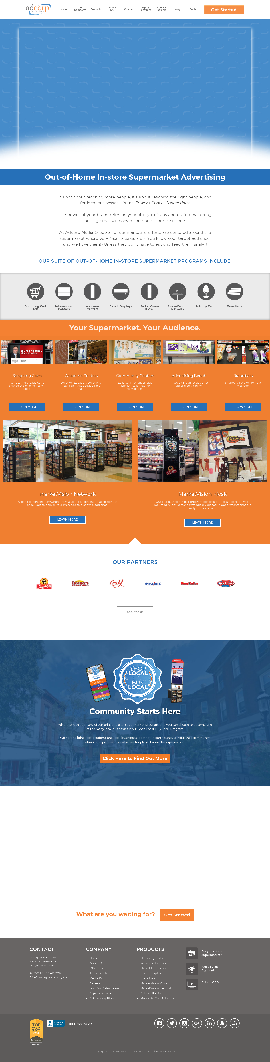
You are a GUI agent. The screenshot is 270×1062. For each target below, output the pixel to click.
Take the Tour (239, 836)
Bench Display (150, 973)
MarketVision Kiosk (149, 296)
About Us (96, 963)
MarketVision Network (177, 296)
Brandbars (234, 295)
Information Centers (64, 296)
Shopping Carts (151, 958)
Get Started (177, 914)
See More (135, 611)
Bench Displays (120, 295)
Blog (177, 8)
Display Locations (145, 8)
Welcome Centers (92, 296)
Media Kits (112, 8)
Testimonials (98, 973)
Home (63, 8)
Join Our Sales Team (104, 988)
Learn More (27, 407)
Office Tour (98, 968)
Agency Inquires (161, 8)
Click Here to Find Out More (135, 758)
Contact (194, 8)
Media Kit (96, 978)
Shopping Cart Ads (35, 296)
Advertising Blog (102, 998)
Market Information (153, 968)
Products (95, 8)
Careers (128, 8)
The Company (80, 8)
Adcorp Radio (206, 295)
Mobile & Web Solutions (157, 998)
